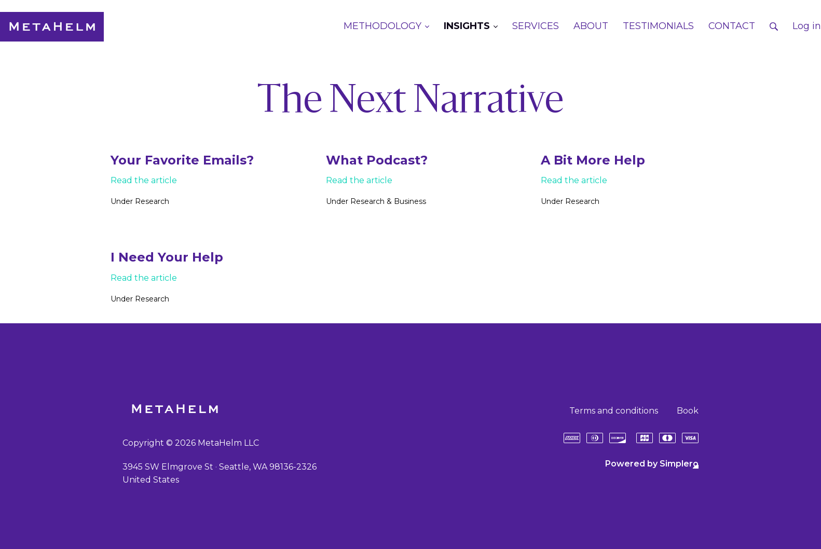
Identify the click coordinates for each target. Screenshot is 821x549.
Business (410, 201)
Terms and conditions (613, 411)
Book (688, 411)
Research (152, 201)
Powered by (652, 464)
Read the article (144, 180)
